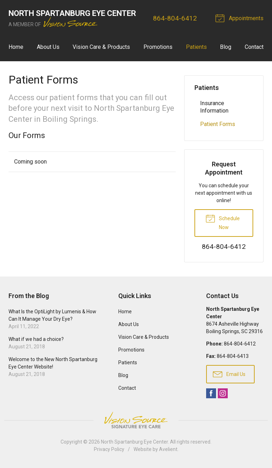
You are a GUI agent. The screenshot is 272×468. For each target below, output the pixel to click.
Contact (254, 47)
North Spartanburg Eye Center (134, 442)
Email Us (229, 374)
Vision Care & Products (101, 47)
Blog (225, 47)
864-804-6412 (175, 18)
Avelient (168, 449)
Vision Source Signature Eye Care (136, 420)
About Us (48, 47)
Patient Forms (217, 124)
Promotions (157, 47)
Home (15, 47)
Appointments (240, 18)
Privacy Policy (109, 449)
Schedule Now (222, 221)
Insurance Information (214, 107)
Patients (196, 47)
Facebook (211, 393)
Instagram (223, 393)
